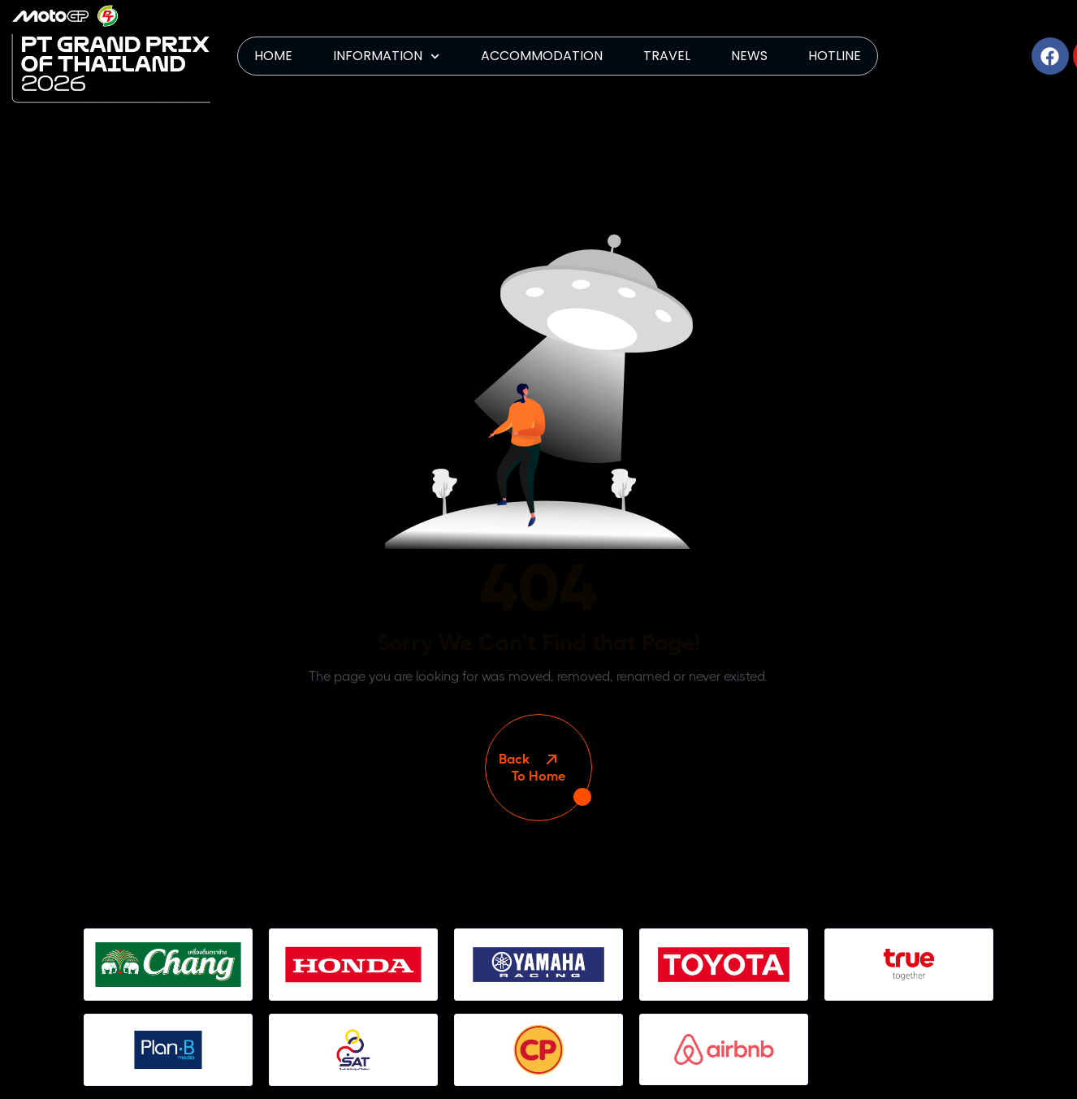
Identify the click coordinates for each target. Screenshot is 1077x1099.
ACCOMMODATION (542, 55)
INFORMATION (386, 56)
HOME (273, 55)
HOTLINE (834, 55)
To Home (538, 768)
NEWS (749, 55)
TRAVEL (666, 55)
